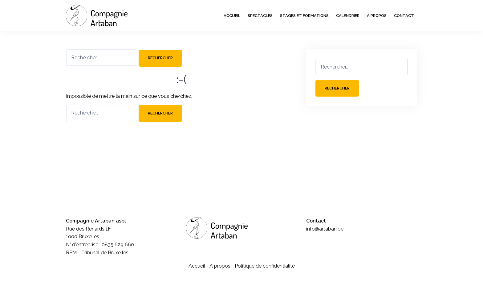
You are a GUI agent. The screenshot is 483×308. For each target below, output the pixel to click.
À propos (377, 15)
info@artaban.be (324, 229)
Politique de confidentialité (265, 266)
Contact (404, 15)
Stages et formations (304, 15)
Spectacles (260, 15)
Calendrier (347, 15)
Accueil (232, 15)
